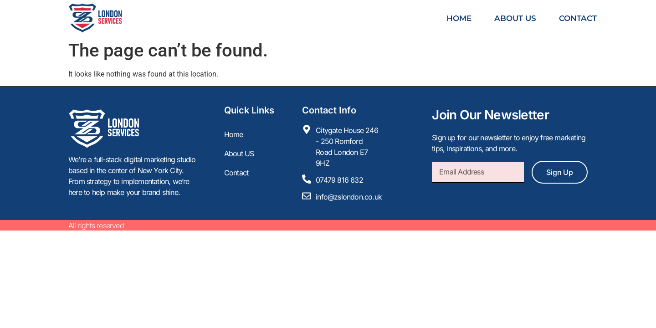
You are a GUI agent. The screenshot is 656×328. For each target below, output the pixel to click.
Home (459, 18)
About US (515, 18)
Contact (578, 18)
